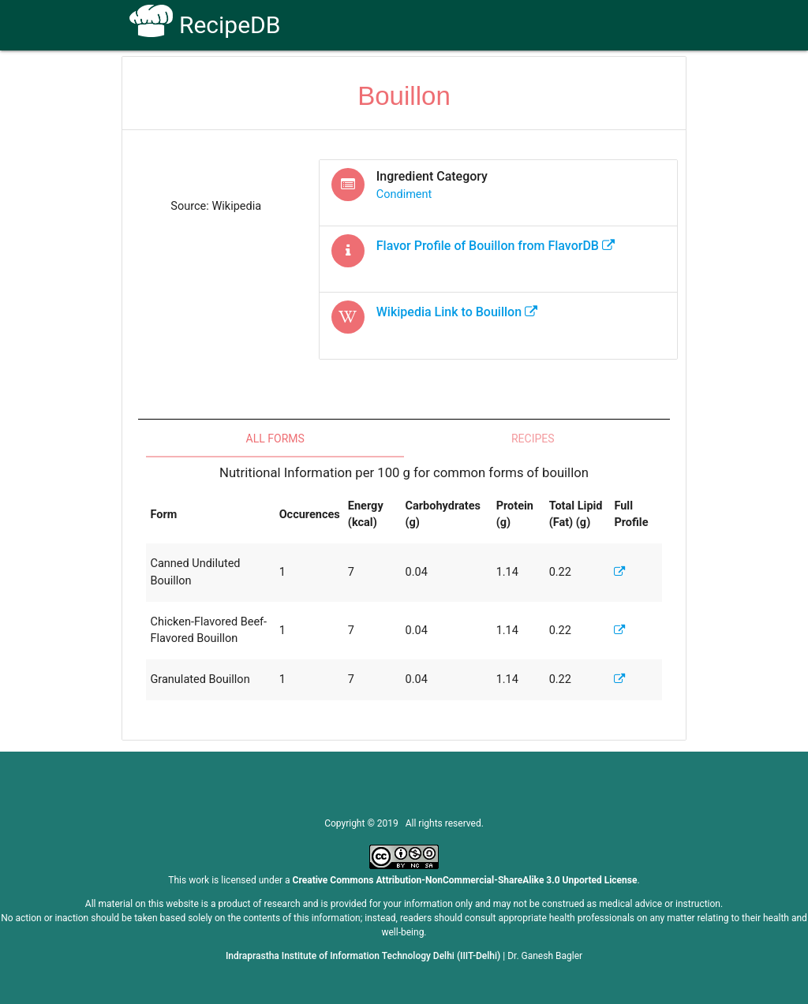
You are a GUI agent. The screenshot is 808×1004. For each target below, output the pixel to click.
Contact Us (569, 80)
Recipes (533, 438)
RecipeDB (204, 25)
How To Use (361, 80)
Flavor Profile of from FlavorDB (495, 245)
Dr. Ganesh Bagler (544, 955)
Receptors (441, 80)
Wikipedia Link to (456, 311)
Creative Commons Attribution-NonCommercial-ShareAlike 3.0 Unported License (465, 880)
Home (292, 80)
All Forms (275, 438)
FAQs (505, 80)
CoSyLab (643, 80)
